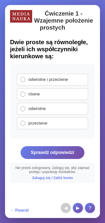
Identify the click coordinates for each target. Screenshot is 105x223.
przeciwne (37, 123)
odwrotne (37, 108)
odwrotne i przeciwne (48, 79)
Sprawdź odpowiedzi (52, 152)
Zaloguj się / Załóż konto (52, 178)
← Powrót (19, 210)
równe (34, 94)
